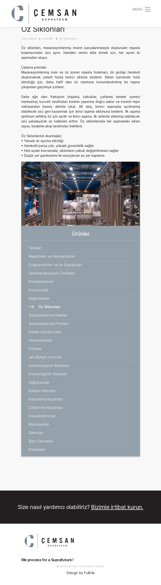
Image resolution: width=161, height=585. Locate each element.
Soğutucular (39, 382)
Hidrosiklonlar (40, 340)
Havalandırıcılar (42, 416)
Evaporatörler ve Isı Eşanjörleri (55, 264)
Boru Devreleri (41, 441)
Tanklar (35, 248)
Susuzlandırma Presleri (48, 323)
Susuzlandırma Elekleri (48, 315)
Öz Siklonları (68, 38)
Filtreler (35, 348)
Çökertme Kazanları (46, 407)
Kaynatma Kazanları (46, 399)
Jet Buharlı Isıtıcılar (45, 357)
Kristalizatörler (41, 281)
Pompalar (37, 449)
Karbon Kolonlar (42, 390)
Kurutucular (38, 290)
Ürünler (47, 38)
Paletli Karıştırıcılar (45, 332)
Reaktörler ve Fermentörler (52, 256)
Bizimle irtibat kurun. (117, 507)
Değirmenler (39, 298)
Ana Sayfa (29, 38)
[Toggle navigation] (142, 9)
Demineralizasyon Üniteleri (52, 273)
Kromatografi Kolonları (48, 374)
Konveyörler (39, 424)
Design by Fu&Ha (81, 573)
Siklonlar (36, 432)
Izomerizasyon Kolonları (49, 365)
